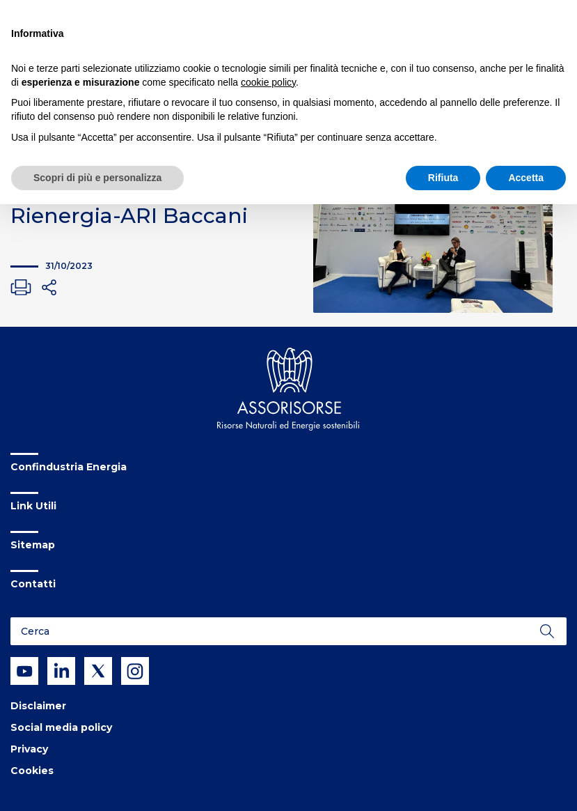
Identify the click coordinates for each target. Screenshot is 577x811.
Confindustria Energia (68, 467)
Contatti (33, 584)
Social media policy (61, 727)
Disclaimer (38, 706)
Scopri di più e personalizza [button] (97, 177)
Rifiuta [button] (443, 177)
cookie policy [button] (268, 82)
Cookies (32, 770)
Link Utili (33, 506)
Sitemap (32, 545)
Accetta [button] (526, 177)
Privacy (29, 749)
